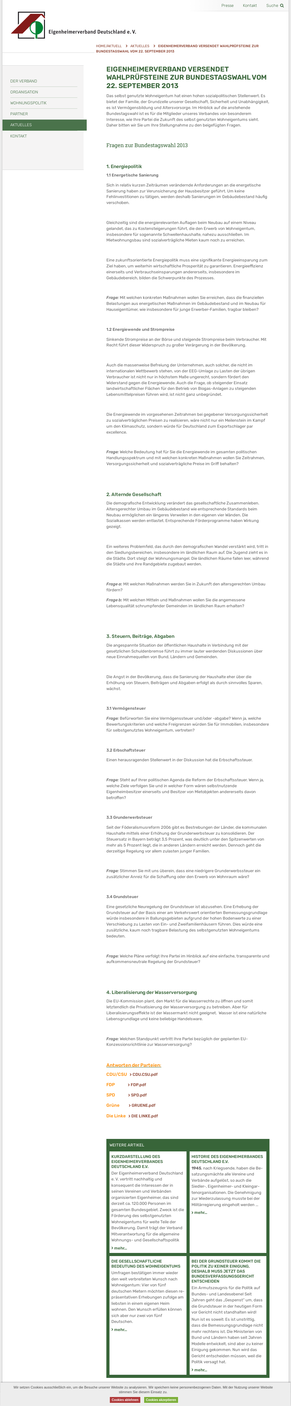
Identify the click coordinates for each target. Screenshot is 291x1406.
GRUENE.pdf (143, 1105)
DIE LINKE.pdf (144, 1116)
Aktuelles (139, 46)
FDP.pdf (138, 1084)
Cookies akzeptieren (161, 1400)
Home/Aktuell (109, 46)
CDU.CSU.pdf (145, 1074)
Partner (19, 114)
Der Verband (23, 81)
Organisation (24, 92)
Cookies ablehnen (125, 1400)
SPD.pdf (139, 1095)
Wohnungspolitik (28, 103)
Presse (227, 5)
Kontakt (250, 5)
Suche (275, 5)
